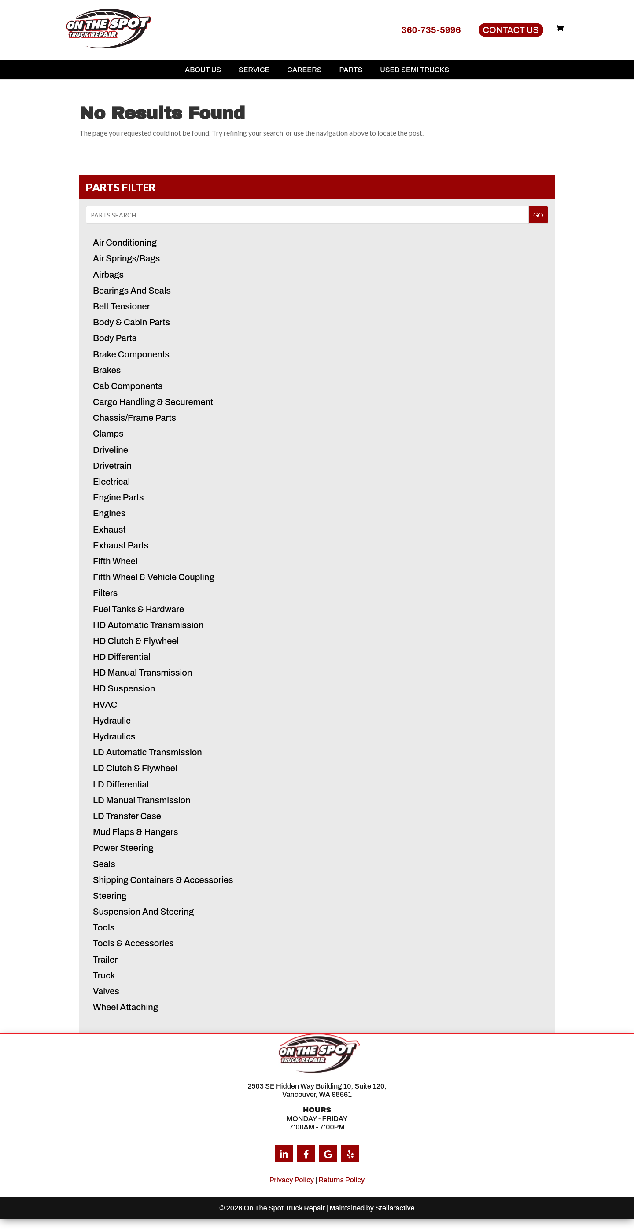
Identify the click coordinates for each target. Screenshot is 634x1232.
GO (538, 215)
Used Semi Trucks (414, 70)
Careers (304, 70)
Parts (350, 70)
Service (254, 70)
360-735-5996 (431, 30)
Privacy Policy (291, 1180)
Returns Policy (341, 1180)
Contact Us (511, 30)
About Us (203, 70)
